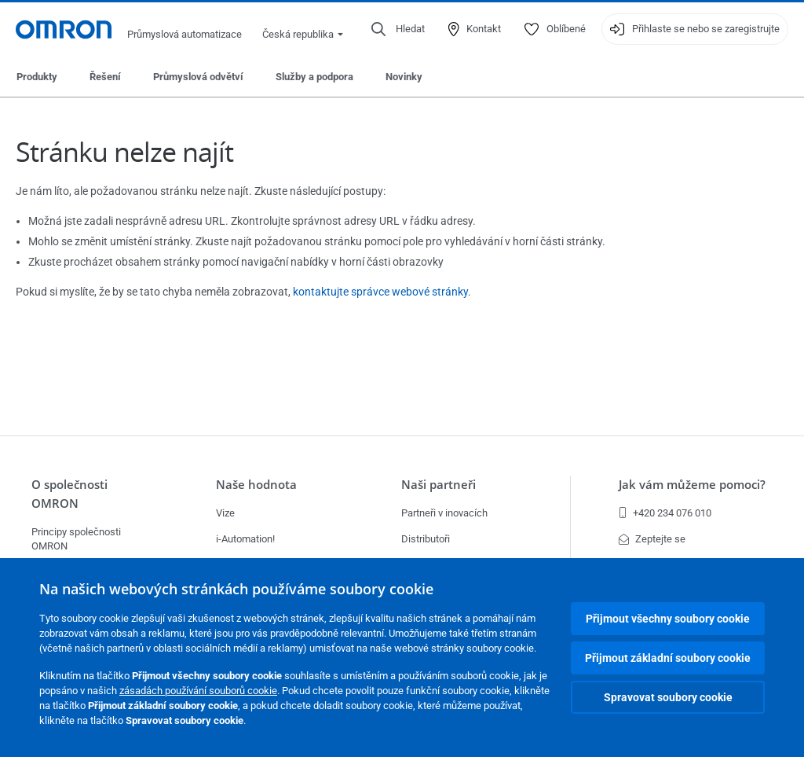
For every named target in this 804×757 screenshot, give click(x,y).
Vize (225, 513)
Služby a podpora (314, 77)
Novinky (404, 77)
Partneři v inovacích (444, 513)
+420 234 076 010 (665, 513)
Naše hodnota (256, 484)
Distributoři (425, 539)
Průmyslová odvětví (198, 77)
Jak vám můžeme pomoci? (692, 484)
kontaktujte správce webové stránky (380, 291)
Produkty (36, 77)
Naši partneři (438, 484)
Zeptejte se (652, 539)
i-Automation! (245, 539)
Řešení (105, 77)
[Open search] (398, 29)
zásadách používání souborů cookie (198, 690)
